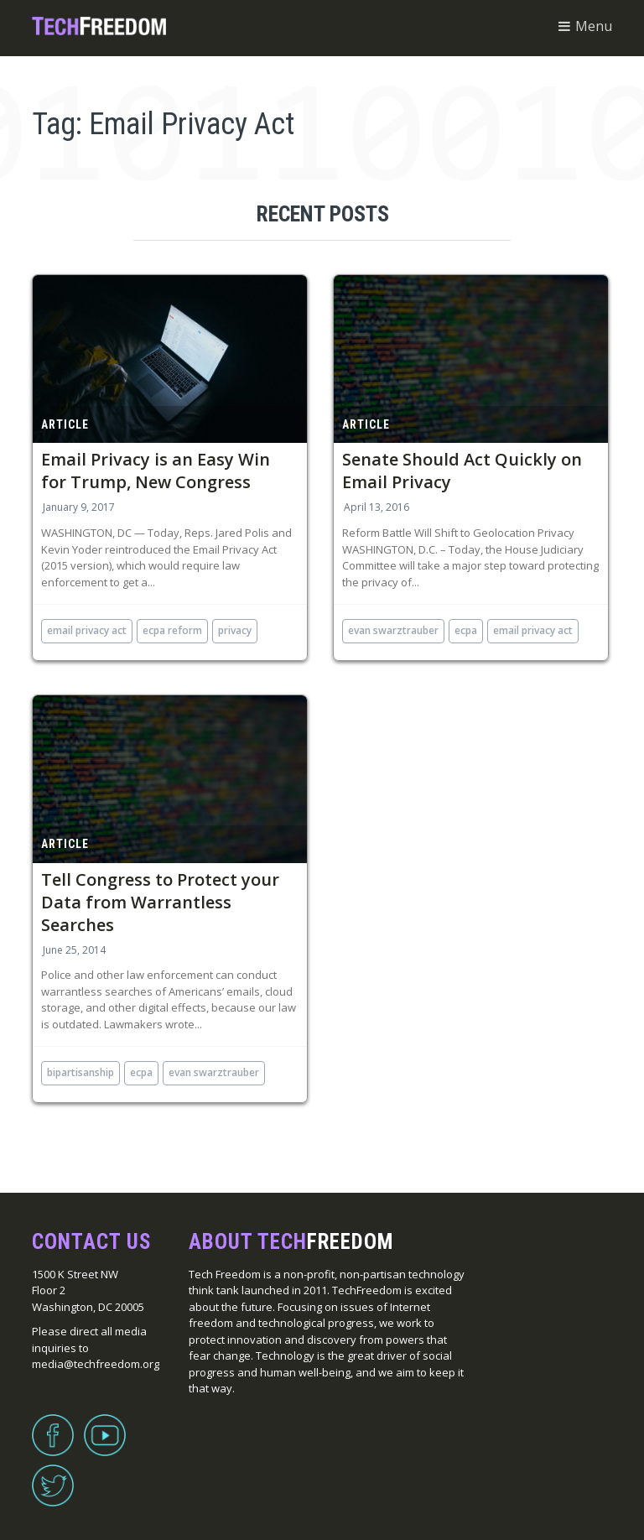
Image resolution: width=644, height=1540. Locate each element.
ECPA (465, 630)
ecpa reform (172, 630)
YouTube (105, 1425)
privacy (235, 630)
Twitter (53, 1475)
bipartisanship (80, 1072)
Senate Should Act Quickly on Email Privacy (462, 470)
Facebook (53, 1425)
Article (65, 424)
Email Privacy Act (87, 630)
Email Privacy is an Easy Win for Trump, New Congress (155, 470)
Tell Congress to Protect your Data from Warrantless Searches (160, 902)
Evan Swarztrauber (393, 630)
